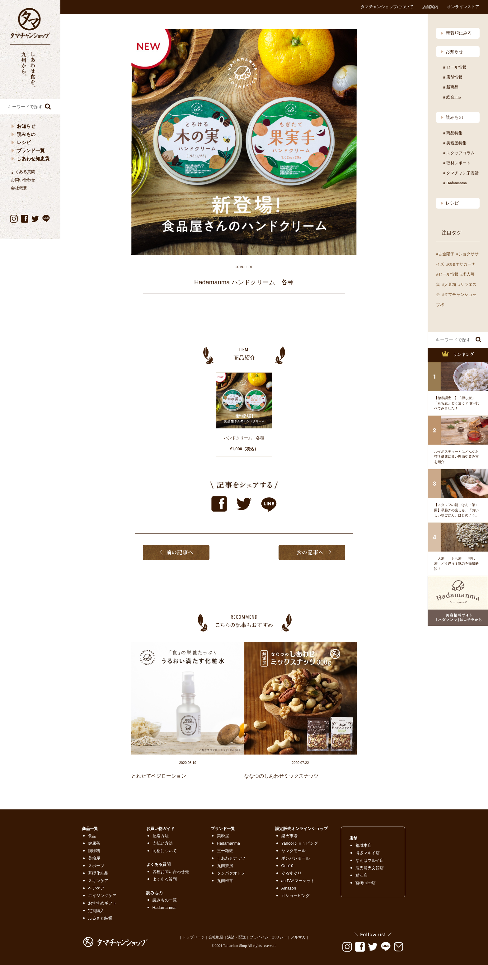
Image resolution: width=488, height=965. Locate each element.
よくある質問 (23, 171)
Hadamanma (164, 907)
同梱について (164, 850)
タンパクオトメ (231, 873)
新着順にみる (456, 33)
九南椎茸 (225, 880)
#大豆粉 (449, 284)
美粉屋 (94, 858)
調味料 (94, 850)
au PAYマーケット (298, 880)
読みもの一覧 (164, 900)
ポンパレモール (295, 858)
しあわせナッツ (231, 858)
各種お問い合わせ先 (170, 871)
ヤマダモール (293, 850)
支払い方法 (162, 843)
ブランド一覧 (31, 150)
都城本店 (363, 845)
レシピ (24, 142)
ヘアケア (96, 888)
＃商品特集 (452, 133)
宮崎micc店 (365, 883)
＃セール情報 (454, 67)
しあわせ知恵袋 (33, 158)
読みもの (26, 134)
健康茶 (94, 843)
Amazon (288, 888)
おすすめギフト (102, 903)
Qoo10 (287, 865)
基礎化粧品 (98, 873)
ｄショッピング (295, 895)
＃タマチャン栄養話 (460, 173)
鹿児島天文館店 (369, 868)
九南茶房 (225, 865)
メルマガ (298, 937)
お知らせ (26, 126)
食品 (92, 835)
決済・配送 (236, 937)
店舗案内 (430, 6)
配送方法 (160, 835)
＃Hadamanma (454, 183)
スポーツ (96, 865)
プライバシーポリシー (268, 937)
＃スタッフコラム (458, 153)
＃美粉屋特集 (454, 143)
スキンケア (98, 880)
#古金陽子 (445, 254)
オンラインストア (463, 6)
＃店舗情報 (452, 77)
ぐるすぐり (291, 873)
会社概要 (19, 188)
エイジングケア (102, 895)
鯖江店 (361, 875)
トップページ (193, 937)
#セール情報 (447, 274)
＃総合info (451, 97)
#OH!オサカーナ (461, 264)
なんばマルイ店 (369, 860)
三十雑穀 (225, 850)
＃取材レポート (456, 163)
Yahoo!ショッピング (299, 843)
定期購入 (96, 910)
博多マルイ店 (367, 853)
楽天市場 (289, 835)
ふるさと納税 (100, 918)
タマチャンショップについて (387, 6)
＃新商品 (450, 87)
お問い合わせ (23, 179)
